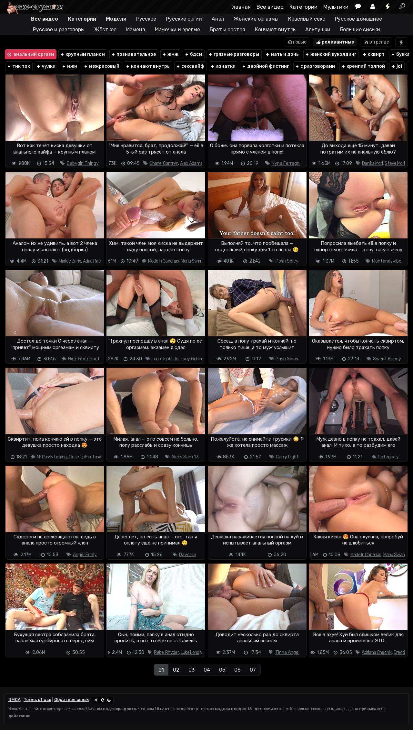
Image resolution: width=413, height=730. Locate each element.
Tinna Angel (287, 652)
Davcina (187, 554)
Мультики (335, 7)
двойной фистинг (265, 66)
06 (237, 670)
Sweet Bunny (387, 359)
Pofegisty (388, 457)
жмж (170, 54)
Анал (218, 19)
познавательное (133, 54)
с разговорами (315, 66)
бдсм (193, 54)
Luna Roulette (165, 359)
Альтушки (317, 29)
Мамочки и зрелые (177, 29)
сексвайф (190, 66)
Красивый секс (306, 19)
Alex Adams (191, 163)
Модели (116, 19)
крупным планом (82, 54)
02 (176, 670)
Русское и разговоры (59, 29)
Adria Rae (92, 261)
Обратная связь (71, 699)
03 (191, 670)
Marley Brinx (70, 261)
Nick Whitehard (83, 359)
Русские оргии (184, 19)
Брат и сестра (227, 29)
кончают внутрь (148, 66)
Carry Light (287, 457)
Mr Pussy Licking (52, 457)
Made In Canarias (163, 261)
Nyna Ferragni (286, 163)
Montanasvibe (386, 261)
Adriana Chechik (377, 652)
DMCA (14, 699)
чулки (45, 66)
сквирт (373, 54)
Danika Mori (372, 163)
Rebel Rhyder (166, 652)
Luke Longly (191, 652)
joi (396, 66)
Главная (240, 7)
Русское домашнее (358, 19)
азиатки (223, 66)
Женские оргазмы (256, 19)
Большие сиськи (360, 29)
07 (253, 670)
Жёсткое (105, 29)
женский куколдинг (330, 54)
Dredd (399, 652)
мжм (69, 66)
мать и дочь (282, 54)
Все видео (270, 7)
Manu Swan (191, 261)
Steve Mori (395, 163)
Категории (303, 7)
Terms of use (37, 699)
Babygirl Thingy (83, 163)
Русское (146, 19)
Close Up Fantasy (85, 457)
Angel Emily (85, 554)
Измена (135, 29)
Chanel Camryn (163, 163)
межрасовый (101, 66)
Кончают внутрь (275, 29)
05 (222, 670)
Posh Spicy (287, 261)
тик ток (18, 66)
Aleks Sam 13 (185, 457)
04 (207, 670)
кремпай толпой (363, 66)
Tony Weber (191, 359)
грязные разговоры (233, 54)
